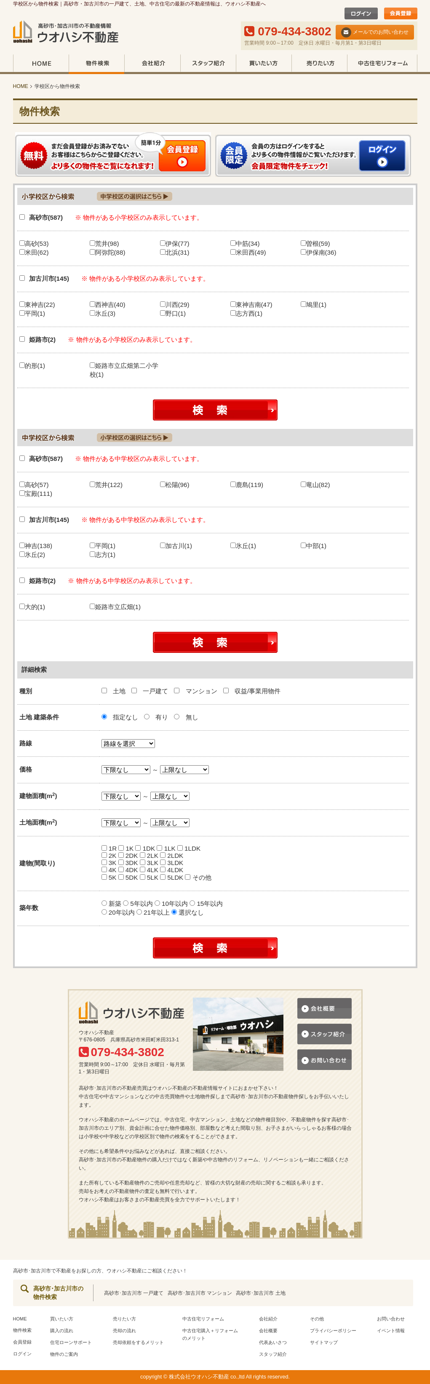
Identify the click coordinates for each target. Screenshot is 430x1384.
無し (186, 717)
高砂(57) (34, 484)
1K (126, 848)
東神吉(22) (37, 304)
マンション (196, 691)
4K (109, 869)
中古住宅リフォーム (382, 64)
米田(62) (34, 252)
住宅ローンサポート (71, 1342)
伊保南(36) (319, 252)
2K (109, 855)
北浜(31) (175, 252)
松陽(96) (175, 484)
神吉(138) (35, 545)
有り (156, 717)
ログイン (22, 1353)
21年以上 (153, 912)
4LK (149, 869)
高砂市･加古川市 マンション (200, 1293)
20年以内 (118, 912)
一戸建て (150, 691)
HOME (41, 64)
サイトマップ (324, 1342)
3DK (128, 862)
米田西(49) (248, 252)
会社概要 (268, 1330)
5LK (149, 877)
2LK (149, 855)
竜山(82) (315, 484)
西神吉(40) (108, 304)
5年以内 (139, 903)
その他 (198, 877)
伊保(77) (175, 243)
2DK (128, 855)
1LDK (188, 848)
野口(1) (173, 313)
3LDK (171, 862)
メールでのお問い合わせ (375, 32)
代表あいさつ (273, 1342)
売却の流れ (124, 1330)
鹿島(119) (246, 484)
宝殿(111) (35, 493)
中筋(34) (245, 243)
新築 (112, 903)
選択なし (187, 912)
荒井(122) (106, 484)
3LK (149, 862)
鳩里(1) (314, 304)
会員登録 (22, 1341)
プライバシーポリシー (333, 1330)
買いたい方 (263, 64)
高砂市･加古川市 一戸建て (133, 1293)
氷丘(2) (32, 554)
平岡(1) (32, 313)
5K (109, 877)
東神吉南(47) (251, 304)
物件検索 (96, 64)
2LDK (171, 855)
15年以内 (206, 903)
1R (109, 848)
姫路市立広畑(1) (115, 606)
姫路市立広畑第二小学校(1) (124, 370)
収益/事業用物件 (251, 691)
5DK (128, 877)
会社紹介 (152, 64)
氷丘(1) (243, 545)
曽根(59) (315, 243)
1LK (166, 848)
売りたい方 (319, 64)
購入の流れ (61, 1330)
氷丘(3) (103, 313)
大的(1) (32, 606)
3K (109, 862)
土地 (114, 691)
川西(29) (175, 304)
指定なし (119, 717)
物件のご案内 (64, 1354)
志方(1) (103, 554)
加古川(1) (176, 545)
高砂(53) (34, 243)
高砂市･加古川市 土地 (260, 1293)
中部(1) (314, 545)
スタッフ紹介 (208, 64)
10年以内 (172, 903)
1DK (145, 848)
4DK (128, 869)
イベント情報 (391, 1330)
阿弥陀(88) (108, 252)
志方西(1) (246, 313)
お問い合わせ (391, 1318)
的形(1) (32, 365)
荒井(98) (104, 243)
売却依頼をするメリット (138, 1342)
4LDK (171, 869)
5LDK (171, 877)
